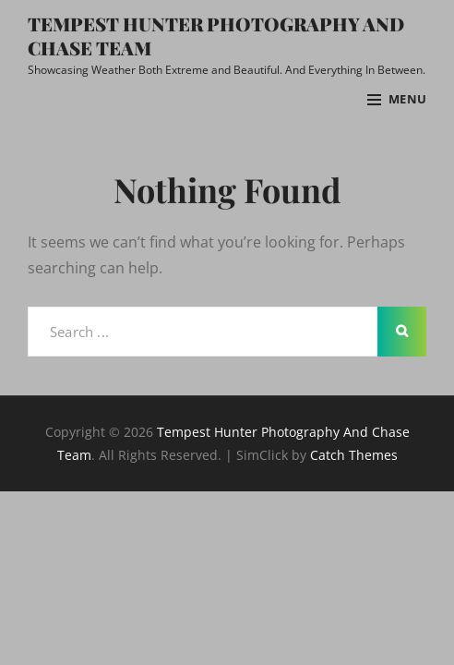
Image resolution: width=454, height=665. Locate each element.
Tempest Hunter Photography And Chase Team (216, 35)
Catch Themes (354, 455)
